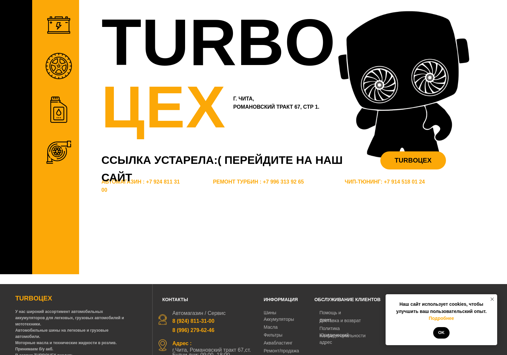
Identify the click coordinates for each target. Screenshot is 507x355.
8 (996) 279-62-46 (193, 330)
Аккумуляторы (279, 319)
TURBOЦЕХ (413, 160)
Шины (270, 312)
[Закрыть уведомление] (492, 299)
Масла (271, 327)
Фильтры (273, 335)
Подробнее (441, 318)
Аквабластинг (278, 342)
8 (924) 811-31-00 (193, 321)
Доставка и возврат (340, 320)
